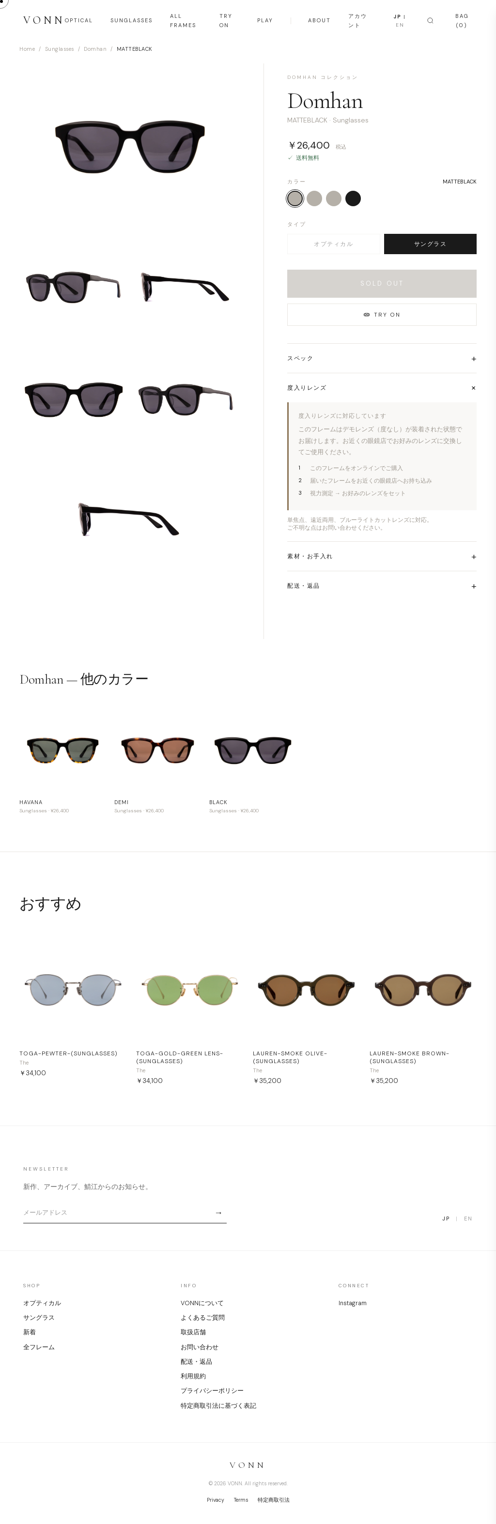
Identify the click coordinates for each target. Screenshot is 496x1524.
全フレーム (39, 1347)
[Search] (430, 20)
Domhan (95, 49)
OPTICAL (79, 20)
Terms (241, 1500)
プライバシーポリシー (212, 1391)
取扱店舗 (193, 1332)
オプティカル (333, 244)
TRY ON (225, 21)
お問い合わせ (199, 1347)
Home (27, 49)
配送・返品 (196, 1362)
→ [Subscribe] (218, 1213)
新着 (29, 1332)
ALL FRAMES (183, 21)
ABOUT (319, 20)
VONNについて (202, 1303)
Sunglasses (59, 49)
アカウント (357, 21)
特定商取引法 (274, 1500)
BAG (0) (462, 21)
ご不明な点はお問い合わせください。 (336, 528)
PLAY (265, 20)
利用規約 (193, 1376)
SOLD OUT (382, 283)
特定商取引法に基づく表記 (218, 1406)
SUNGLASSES (131, 20)
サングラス (430, 244)
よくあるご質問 (203, 1318)
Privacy (215, 1500)
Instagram (353, 1303)
